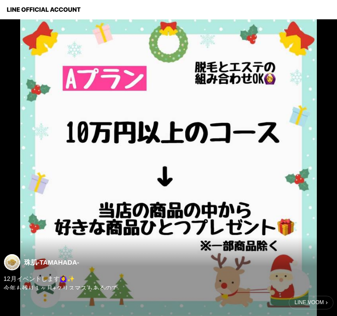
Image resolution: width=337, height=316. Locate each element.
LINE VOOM (309, 302)
